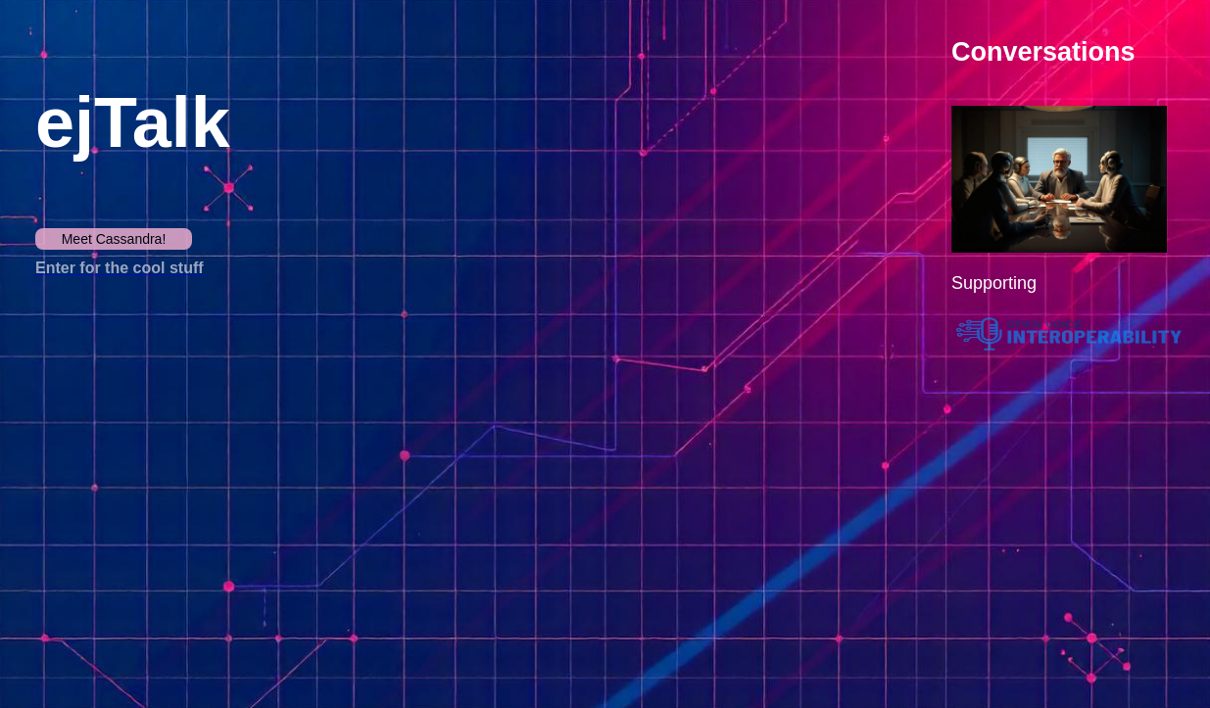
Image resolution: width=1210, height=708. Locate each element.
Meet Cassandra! (114, 239)
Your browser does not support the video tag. (231, 473)
